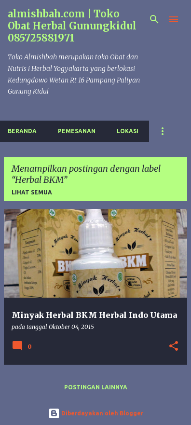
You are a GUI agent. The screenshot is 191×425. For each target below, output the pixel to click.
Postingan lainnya (95, 387)
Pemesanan (77, 131)
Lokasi (127, 131)
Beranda (22, 131)
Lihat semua (32, 192)
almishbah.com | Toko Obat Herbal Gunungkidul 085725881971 (72, 26)
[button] (173, 346)
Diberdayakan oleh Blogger (95, 413)
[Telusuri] (154, 19)
